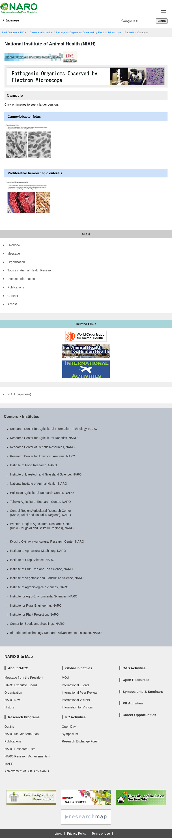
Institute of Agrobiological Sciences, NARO (39, 587)
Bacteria (129, 32)
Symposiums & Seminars (143, 691)
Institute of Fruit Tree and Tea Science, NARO (41, 569)
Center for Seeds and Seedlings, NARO (37, 623)
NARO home (9, 32)
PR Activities (75, 717)
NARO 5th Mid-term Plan (21, 734)
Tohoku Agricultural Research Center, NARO (40, 501)
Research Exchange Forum (80, 741)
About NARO (18, 668)
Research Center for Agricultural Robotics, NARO (44, 438)
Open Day (69, 726)
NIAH (23, 32)
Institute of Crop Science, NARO (32, 560)
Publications (12, 741)
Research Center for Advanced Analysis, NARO (42, 456)
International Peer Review (79, 692)
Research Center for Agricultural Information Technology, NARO (53, 429)
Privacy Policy (76, 833)
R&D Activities (134, 668)
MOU (65, 677)
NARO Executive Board (20, 685)
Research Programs (23, 717)
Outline (9, 726)
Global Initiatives (78, 668)
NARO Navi (12, 700)
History (9, 707)
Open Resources (136, 680)
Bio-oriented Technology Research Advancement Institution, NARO (56, 633)
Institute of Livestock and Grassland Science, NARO (46, 474)
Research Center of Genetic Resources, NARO (42, 447)
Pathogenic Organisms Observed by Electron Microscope (88, 32)
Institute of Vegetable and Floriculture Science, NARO (47, 578)
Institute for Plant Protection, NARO (34, 614)
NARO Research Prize (19, 749)
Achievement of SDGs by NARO (26, 771)
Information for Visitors (77, 707)
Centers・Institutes (21, 416)
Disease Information (41, 32)
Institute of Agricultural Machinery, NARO (38, 550)
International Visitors (76, 700)
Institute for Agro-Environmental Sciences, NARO (43, 596)
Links (58, 833)
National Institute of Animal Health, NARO (38, 483)
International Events (75, 685)
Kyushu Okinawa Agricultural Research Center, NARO (47, 541)
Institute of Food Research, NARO (33, 465)
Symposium (70, 734)
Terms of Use (101, 833)
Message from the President (23, 677)
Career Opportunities (139, 715)
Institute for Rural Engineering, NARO (36, 605)
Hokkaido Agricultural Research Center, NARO (42, 493)
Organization (13, 692)
